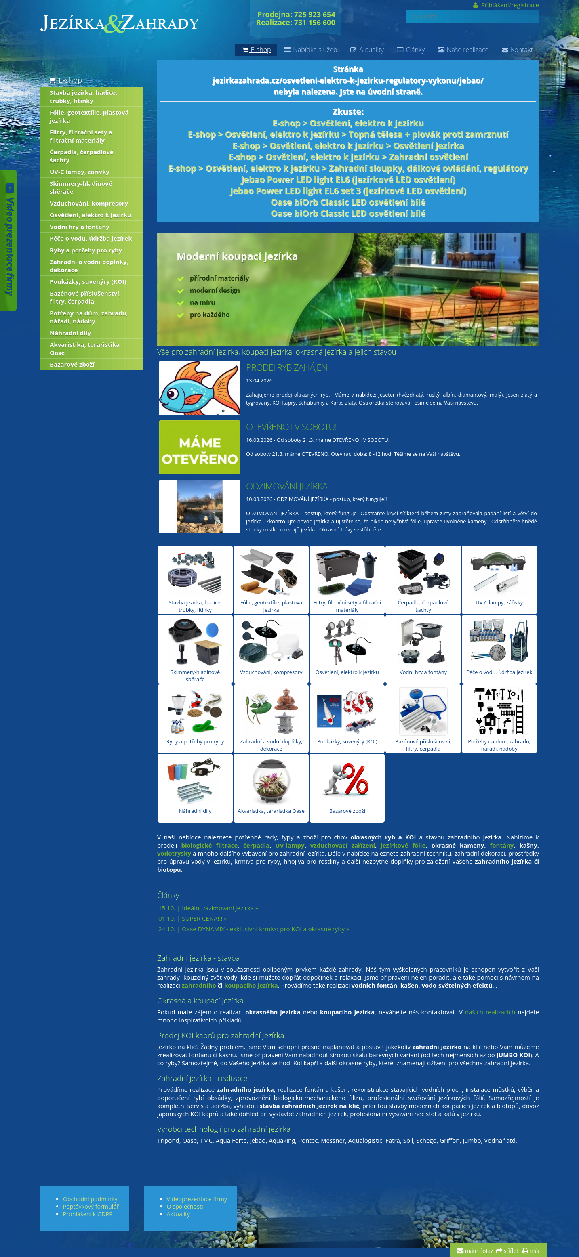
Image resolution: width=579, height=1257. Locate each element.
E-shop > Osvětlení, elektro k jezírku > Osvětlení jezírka (348, 145)
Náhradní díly (195, 785)
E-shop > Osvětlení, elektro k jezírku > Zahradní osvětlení (348, 156)
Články (410, 49)
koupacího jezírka (251, 985)
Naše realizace (462, 49)
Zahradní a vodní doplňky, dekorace (271, 719)
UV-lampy (289, 845)
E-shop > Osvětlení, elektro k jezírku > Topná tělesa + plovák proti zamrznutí (348, 134)
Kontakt (517, 49)
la (267, 845)
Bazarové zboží (347, 785)
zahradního (199, 985)
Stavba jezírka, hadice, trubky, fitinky (195, 580)
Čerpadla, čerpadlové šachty (423, 580)
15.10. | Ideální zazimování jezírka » (208, 908)
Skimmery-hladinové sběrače (195, 650)
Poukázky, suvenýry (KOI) (347, 716)
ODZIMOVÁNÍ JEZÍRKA (286, 486)
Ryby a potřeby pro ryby (195, 716)
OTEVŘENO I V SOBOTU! (291, 426)
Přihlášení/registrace (505, 5)
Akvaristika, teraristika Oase (271, 785)
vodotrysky (174, 853)
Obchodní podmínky (90, 1199)
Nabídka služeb (310, 49)
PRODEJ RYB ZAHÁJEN (286, 367)
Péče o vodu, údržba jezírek (499, 647)
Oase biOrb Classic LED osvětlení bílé (348, 202)
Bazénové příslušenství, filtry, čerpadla (423, 719)
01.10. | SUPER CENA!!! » (192, 918)
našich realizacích (490, 1012)
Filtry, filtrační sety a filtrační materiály (347, 580)
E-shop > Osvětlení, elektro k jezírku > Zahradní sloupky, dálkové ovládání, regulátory (348, 168)
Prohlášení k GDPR (88, 1214)
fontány (502, 845)
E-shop (64, 80)
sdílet (510, 1251)
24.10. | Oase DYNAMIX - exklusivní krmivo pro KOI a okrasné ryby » (253, 929)
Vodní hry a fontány (423, 647)
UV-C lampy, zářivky (499, 577)
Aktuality (367, 49)
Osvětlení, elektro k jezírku (347, 647)
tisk (533, 1251)
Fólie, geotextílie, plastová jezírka (271, 580)
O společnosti (185, 1206)
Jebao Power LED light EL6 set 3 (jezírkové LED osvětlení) (348, 190)
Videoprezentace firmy (197, 1199)
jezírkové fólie (403, 845)
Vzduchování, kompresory (271, 647)
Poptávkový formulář (91, 1206)
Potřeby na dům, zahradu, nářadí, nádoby (499, 719)
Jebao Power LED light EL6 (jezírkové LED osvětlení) (348, 179)
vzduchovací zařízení (342, 845)
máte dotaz (478, 1251)
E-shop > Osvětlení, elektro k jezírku (348, 122)
